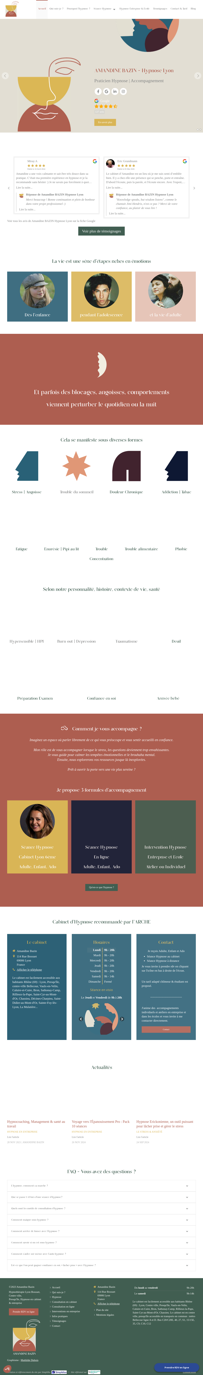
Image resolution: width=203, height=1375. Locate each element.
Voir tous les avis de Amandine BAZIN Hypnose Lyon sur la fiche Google (51, 221)
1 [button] (198, 129)
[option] (101, 76)
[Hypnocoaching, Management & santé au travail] (37, 1097)
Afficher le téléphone (108, 1303)
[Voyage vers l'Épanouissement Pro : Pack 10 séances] (101, 1097)
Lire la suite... (24, 187)
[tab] (101, 1186)
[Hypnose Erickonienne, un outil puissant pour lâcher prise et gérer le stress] (166, 1097)
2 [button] (200, 129)
